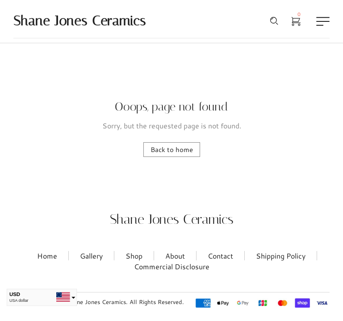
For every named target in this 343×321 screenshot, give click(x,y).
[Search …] (274, 21)
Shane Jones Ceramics (172, 219)
